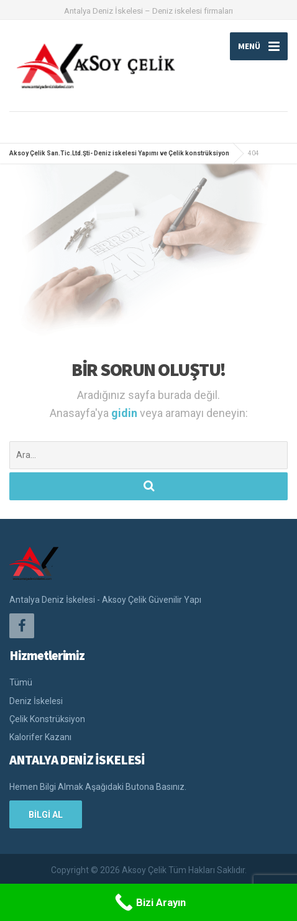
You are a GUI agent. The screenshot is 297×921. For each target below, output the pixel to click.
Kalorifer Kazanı (40, 737)
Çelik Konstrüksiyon (47, 719)
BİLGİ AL (46, 815)
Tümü (20, 682)
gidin (125, 412)
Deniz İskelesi (36, 701)
